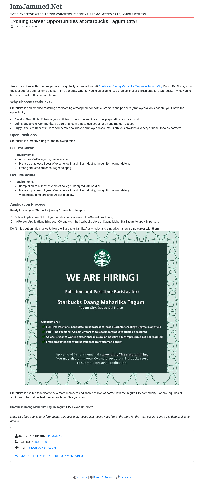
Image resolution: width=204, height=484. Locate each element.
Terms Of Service (103, 477)
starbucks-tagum (42, 447)
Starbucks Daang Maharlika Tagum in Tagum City (130, 86)
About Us (82, 477)
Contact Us (125, 477)
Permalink (54, 436)
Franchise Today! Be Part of (49, 456)
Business (41, 442)
